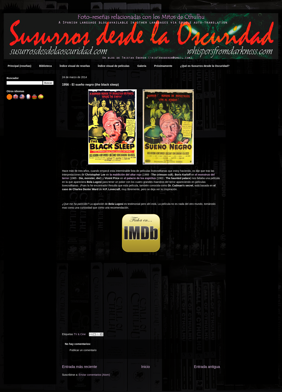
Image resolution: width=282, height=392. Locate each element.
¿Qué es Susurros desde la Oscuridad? (204, 65)
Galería (141, 65)
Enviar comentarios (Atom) (94, 374)
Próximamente (163, 65)
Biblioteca (45, 65)
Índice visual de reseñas (75, 65)
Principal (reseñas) (19, 65)
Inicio (145, 367)
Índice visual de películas (113, 65)
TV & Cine (80, 334)
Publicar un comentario (83, 350)
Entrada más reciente (79, 367)
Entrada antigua (207, 367)
